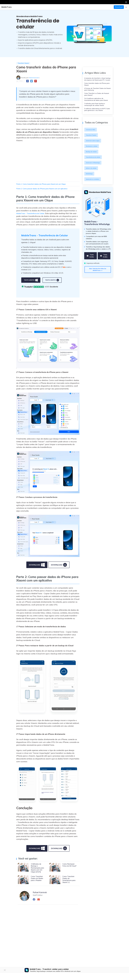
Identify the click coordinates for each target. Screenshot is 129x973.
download (37, 569)
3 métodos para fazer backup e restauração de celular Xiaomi (95, 111)
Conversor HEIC (91, 138)
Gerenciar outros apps (93, 149)
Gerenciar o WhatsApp (94, 171)
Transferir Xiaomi (24, 63)
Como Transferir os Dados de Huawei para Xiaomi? (95, 99)
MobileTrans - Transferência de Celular (33, 214)
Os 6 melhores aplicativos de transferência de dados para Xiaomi (97, 105)
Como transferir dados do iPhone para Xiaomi (96, 87)
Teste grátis (90, 268)
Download (119, 7)
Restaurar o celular (92, 155)
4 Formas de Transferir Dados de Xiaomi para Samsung (96, 93)
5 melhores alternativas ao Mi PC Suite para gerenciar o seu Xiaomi (96, 117)
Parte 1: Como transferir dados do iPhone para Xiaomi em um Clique (46, 184)
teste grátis (31, 284)
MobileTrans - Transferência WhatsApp (92, 233)
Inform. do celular (92, 177)
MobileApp (89, 182)
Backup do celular (92, 160)
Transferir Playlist (92, 144)
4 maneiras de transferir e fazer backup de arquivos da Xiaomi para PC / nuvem (97, 80)
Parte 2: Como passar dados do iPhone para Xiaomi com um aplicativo (47, 189)
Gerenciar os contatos (93, 188)
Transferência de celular (94, 166)
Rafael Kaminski (34, 78)
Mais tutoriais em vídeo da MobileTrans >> (97, 282)
